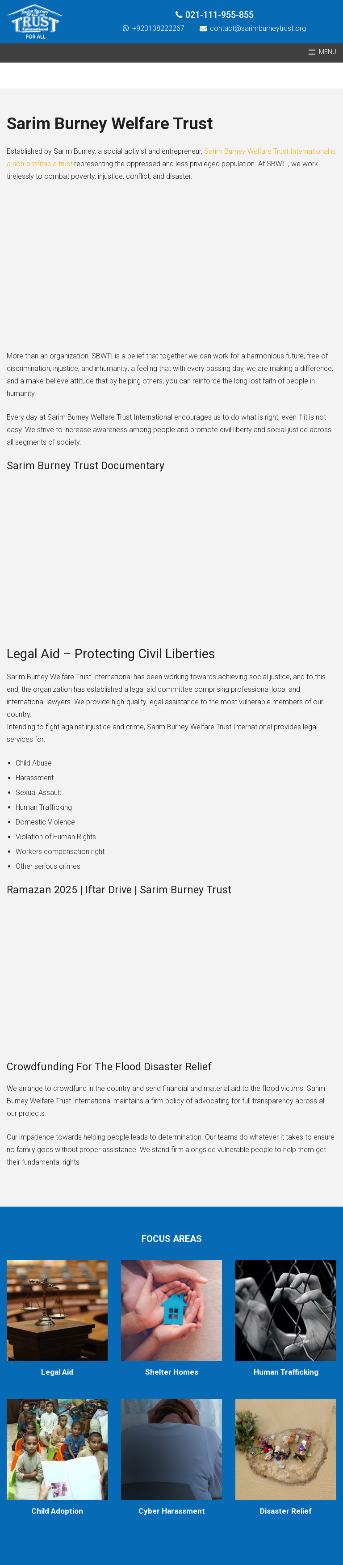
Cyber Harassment (171, 1510)
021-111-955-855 (219, 15)
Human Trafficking (286, 1371)
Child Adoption (57, 1510)
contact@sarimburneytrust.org (258, 28)
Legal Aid (57, 1371)
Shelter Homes (171, 1371)
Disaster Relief (286, 1510)
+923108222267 (158, 28)
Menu (327, 52)
